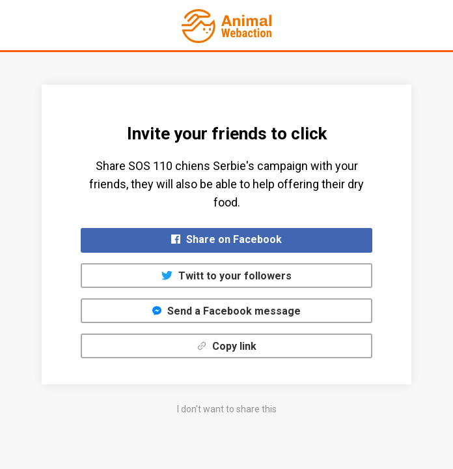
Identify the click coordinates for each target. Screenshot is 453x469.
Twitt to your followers (226, 276)
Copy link (226, 346)
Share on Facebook (226, 239)
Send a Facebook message (226, 311)
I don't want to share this (227, 409)
